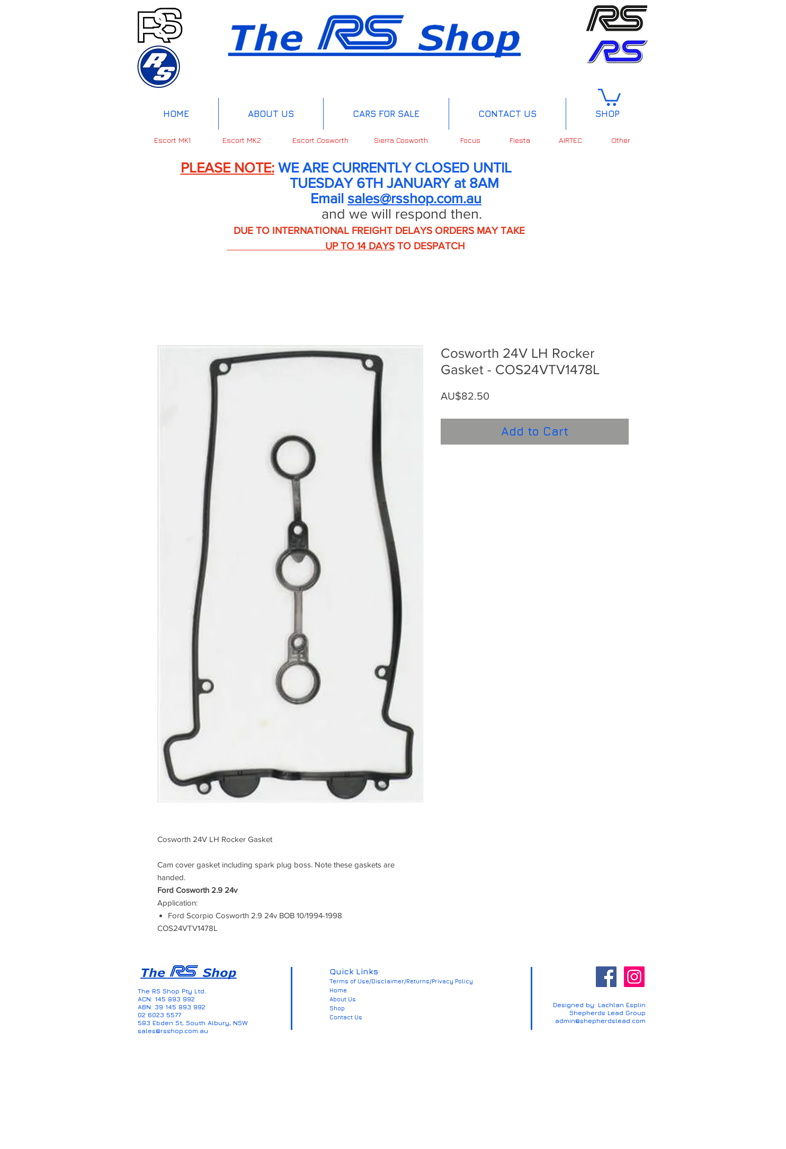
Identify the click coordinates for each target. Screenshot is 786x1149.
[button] (609, 96)
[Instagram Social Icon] (634, 976)
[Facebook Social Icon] (606, 976)
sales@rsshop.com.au (414, 198)
